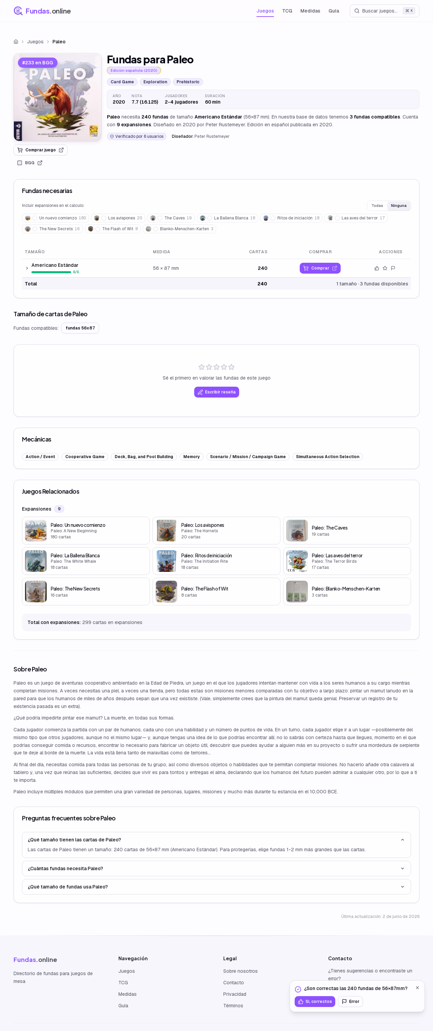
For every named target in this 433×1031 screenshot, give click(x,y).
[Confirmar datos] (377, 268)
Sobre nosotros (240, 971)
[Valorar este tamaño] (385, 268)
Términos (233, 1006)
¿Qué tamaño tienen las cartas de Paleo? (216, 840)
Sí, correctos (315, 1001)
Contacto (233, 983)
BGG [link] (30, 163)
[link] (57, 97)
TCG (287, 11)
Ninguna (399, 205)
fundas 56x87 (80, 328)
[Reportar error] (393, 268)
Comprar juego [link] (40, 150)
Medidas (310, 11)
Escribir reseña (217, 392)
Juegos (265, 11)
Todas (377, 205)
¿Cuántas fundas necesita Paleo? (216, 868)
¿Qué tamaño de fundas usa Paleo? (216, 887)
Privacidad (234, 994)
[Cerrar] (417, 988)
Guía (333, 11)
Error (350, 1001)
